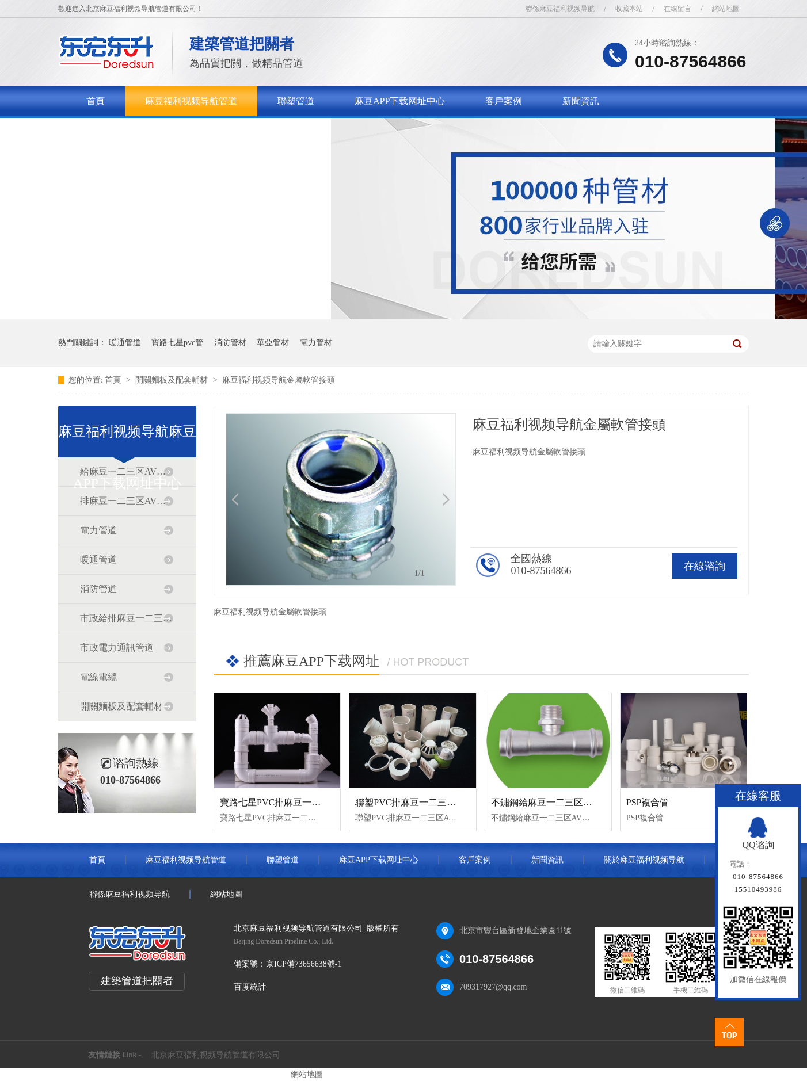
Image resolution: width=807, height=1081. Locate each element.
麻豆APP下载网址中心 (400, 101)
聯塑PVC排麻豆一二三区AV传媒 (420, 802)
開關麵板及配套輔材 (172, 380)
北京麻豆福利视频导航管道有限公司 (215, 1055)
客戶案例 (503, 101)
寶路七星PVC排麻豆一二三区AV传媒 (295, 802)
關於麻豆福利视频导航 (132, 131)
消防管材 (230, 342)
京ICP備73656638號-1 (303, 964)
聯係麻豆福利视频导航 (560, 9)
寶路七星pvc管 (177, 342)
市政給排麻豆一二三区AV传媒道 (126, 618)
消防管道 (98, 589)
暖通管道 (125, 342)
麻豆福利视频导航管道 (191, 101)
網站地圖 (726, 9)
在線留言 (677, 9)
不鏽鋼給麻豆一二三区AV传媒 (552, 802)
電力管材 (316, 342)
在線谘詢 (704, 566)
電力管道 (98, 530)
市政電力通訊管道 (117, 647)
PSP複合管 (647, 802)
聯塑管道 (295, 101)
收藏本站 (629, 9)
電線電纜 (98, 677)
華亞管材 (273, 342)
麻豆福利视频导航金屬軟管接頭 (278, 380)
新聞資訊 (580, 101)
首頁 (95, 101)
